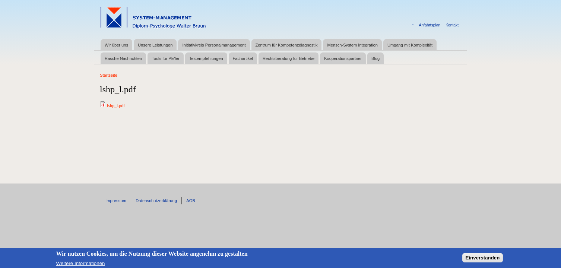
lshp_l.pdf (116, 105)
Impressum (115, 200)
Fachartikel (243, 58)
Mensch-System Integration (352, 45)
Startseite (108, 75)
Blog (375, 58)
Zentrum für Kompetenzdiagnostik (287, 45)
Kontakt (452, 25)
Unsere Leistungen (155, 45)
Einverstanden (483, 258)
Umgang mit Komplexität (409, 45)
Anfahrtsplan (430, 25)
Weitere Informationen (80, 264)
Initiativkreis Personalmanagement (213, 45)
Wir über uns (116, 45)
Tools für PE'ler (165, 58)
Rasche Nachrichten (123, 58)
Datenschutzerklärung (156, 200)
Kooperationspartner (343, 58)
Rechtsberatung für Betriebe (288, 58)
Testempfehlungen (206, 58)
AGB (190, 200)
